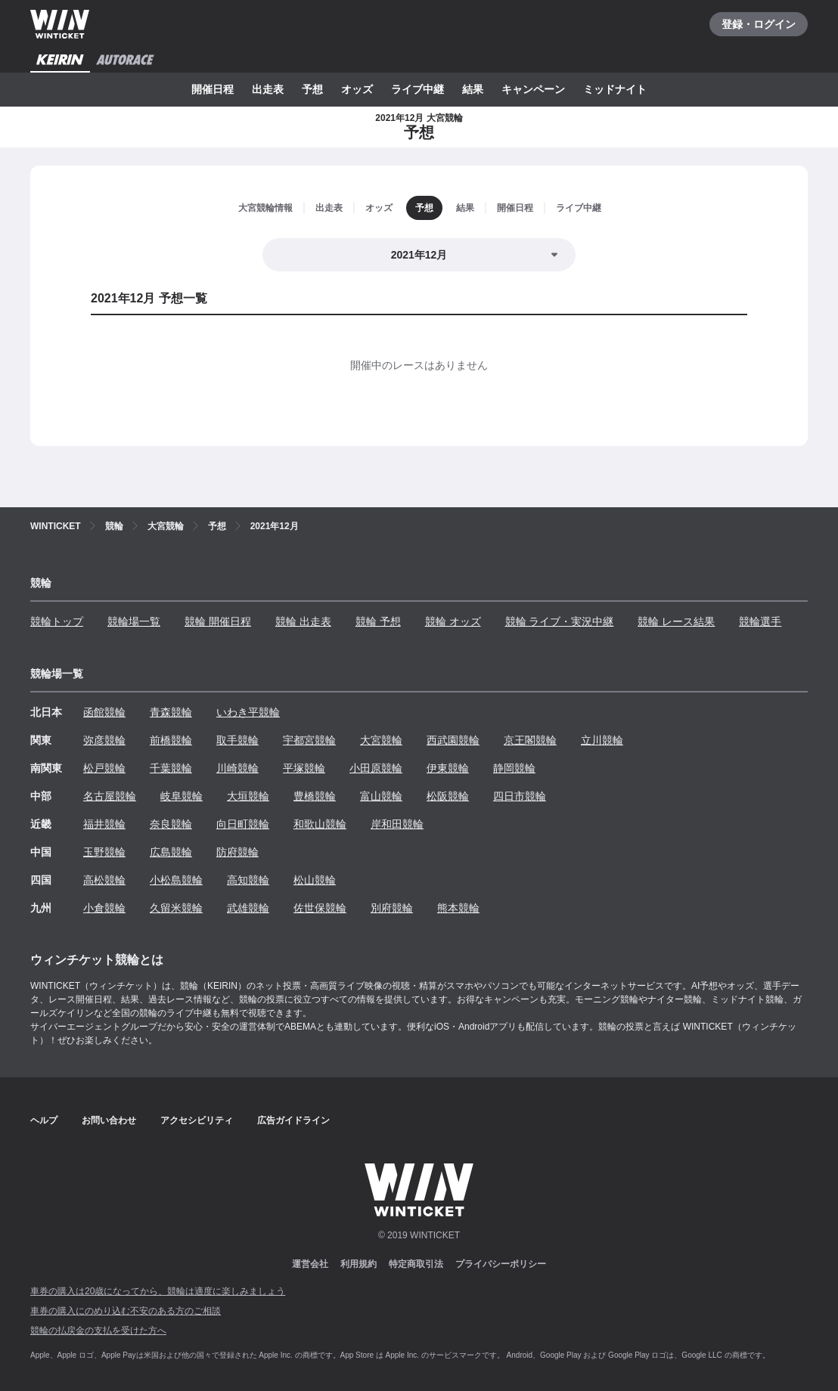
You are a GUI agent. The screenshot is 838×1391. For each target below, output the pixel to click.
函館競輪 (104, 712)
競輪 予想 (378, 621)
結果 (472, 89)
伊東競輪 (448, 768)
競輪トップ (56, 621)
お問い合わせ (109, 1120)
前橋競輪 (171, 740)
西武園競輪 (453, 740)
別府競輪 (392, 908)
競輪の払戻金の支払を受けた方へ (98, 1330)
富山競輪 (381, 796)
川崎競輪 (237, 768)
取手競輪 (237, 740)
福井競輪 (104, 824)
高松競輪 (104, 880)
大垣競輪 (248, 796)
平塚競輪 (304, 768)
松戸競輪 (104, 768)
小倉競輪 (104, 908)
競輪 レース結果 (676, 621)
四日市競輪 (519, 796)
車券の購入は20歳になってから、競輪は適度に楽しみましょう (157, 1291)
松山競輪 (314, 880)
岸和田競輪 (397, 824)
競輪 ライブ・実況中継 (559, 621)
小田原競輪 (375, 768)
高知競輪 (248, 880)
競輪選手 (760, 621)
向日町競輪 (242, 824)
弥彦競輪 (104, 740)
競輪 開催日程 (218, 621)
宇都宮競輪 (309, 740)
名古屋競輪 (109, 796)
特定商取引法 (416, 1264)
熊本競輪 (458, 908)
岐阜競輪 (181, 796)
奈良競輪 (171, 824)
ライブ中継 (417, 89)
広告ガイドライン (293, 1120)
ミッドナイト (615, 89)
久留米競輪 (176, 908)
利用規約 (358, 1264)
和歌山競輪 (319, 824)
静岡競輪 (514, 768)
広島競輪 (171, 852)
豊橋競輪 (314, 796)
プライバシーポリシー (500, 1264)
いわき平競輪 (248, 712)
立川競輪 (602, 740)
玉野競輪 (104, 852)
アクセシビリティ (196, 1120)
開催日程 (212, 89)
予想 (312, 89)
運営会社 (310, 1264)
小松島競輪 (176, 880)
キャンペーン (533, 89)
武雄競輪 (248, 908)
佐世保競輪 (319, 908)
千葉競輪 (171, 768)
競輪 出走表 (303, 621)
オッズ (357, 89)
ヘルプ (43, 1120)
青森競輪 (171, 712)
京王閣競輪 (530, 740)
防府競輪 (237, 852)
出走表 (268, 89)
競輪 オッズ (453, 621)
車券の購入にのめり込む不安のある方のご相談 (125, 1311)
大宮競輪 (381, 740)
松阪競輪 (448, 796)
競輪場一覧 (133, 621)
